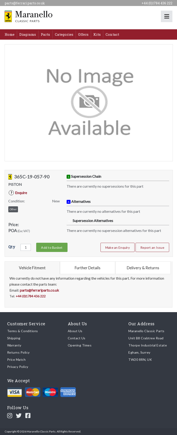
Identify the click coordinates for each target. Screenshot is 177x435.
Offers (83, 34)
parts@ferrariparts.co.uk (25, 3)
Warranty (14, 345)
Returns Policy (18, 352)
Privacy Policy (17, 367)
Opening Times (80, 345)
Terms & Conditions (22, 331)
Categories (64, 34)
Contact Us (77, 338)
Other (13, 209)
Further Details (87, 267)
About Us (75, 331)
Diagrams (27, 34)
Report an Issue (152, 247)
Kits (97, 34)
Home (10, 34)
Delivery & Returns (143, 267)
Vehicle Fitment (32, 267)
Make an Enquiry (117, 247)
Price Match (16, 359)
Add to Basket (51, 247)
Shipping (14, 338)
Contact (112, 34)
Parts (45, 34)
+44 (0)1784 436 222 (157, 3)
